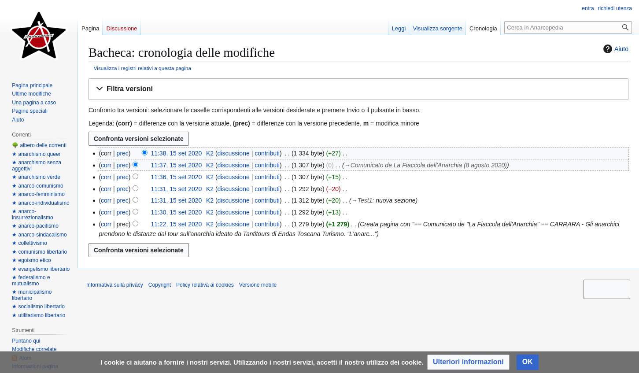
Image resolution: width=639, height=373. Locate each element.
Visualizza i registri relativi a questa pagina (142, 68)
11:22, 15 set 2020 (176, 224)
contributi (267, 153)
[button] (358, 89)
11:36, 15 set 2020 (176, 177)
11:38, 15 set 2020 (176, 153)
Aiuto (614, 48)
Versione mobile (258, 285)
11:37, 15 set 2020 (176, 165)
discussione (234, 153)
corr (106, 165)
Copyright (159, 285)
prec (123, 153)
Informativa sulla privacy (114, 285)
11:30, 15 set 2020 (176, 212)
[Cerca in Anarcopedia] (568, 27)
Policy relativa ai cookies (205, 285)
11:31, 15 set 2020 (176, 188)
